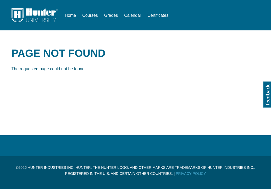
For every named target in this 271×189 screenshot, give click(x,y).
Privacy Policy (191, 173)
